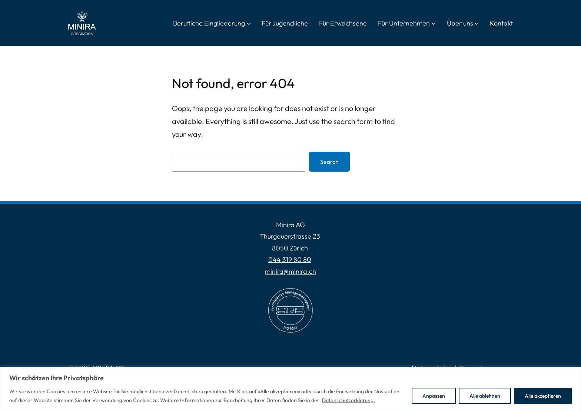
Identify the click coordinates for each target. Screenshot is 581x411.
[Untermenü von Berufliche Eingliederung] (249, 23)
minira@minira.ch (290, 271)
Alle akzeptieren (543, 396)
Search (329, 161)
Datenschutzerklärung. (348, 400)
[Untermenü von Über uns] (477, 23)
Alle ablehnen (484, 396)
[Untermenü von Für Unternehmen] (434, 23)
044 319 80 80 (289, 259)
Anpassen (433, 396)
